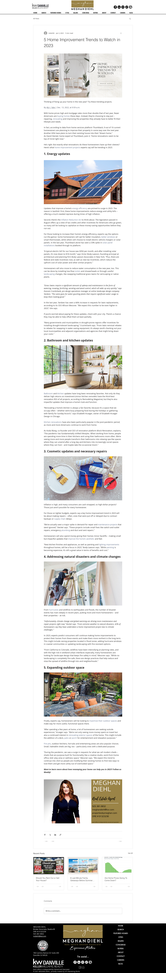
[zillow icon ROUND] (126, 7)
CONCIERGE (121, 945)
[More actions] (121, 33)
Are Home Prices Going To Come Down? (116, 879)
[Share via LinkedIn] (55, 835)
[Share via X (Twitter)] (50, 835)
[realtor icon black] (130, 7)
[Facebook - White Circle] (75, 962)
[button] (67, 12)
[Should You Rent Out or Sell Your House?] (48, 865)
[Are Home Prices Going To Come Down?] (117, 865)
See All (130, 853)
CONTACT (121, 956)
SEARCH (120, 929)
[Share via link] (60, 835)
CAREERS (120, 960)
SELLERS (121, 941)
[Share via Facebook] (45, 835)
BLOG (120, 964)
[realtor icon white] (90, 962)
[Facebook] (115, 7)
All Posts (36, 19)
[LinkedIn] (119, 7)
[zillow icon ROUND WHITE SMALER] (86, 962)
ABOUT (120, 952)
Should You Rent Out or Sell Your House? (47, 879)
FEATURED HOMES (120, 933)
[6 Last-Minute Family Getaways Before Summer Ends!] (83, 865)
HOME (120, 926)
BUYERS (121, 949)
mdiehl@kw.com (39, 936)
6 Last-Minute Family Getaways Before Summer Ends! (81, 879)
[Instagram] (123, 7)
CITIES (120, 937)
